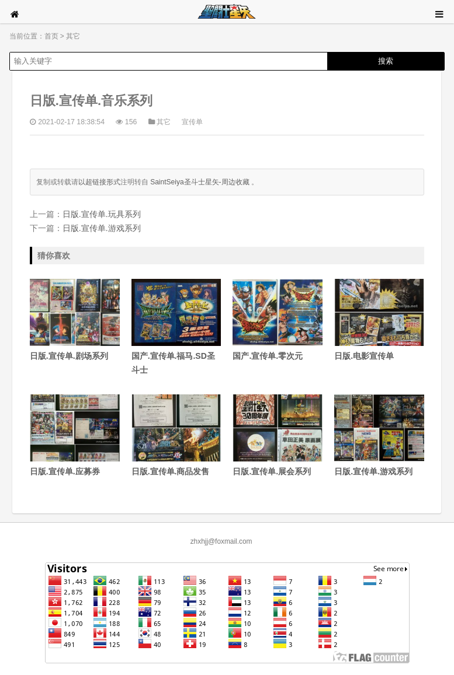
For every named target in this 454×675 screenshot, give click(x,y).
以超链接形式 (99, 182)
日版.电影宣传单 (379, 320)
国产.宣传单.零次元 (278, 320)
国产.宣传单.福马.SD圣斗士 (176, 327)
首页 (51, 36)
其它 (73, 36)
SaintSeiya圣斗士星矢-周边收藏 (199, 182)
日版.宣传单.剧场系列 (75, 320)
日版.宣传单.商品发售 (176, 435)
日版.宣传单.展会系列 (278, 435)
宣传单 (192, 122)
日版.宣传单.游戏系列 (102, 228)
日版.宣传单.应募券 (75, 435)
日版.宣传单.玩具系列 (102, 214)
